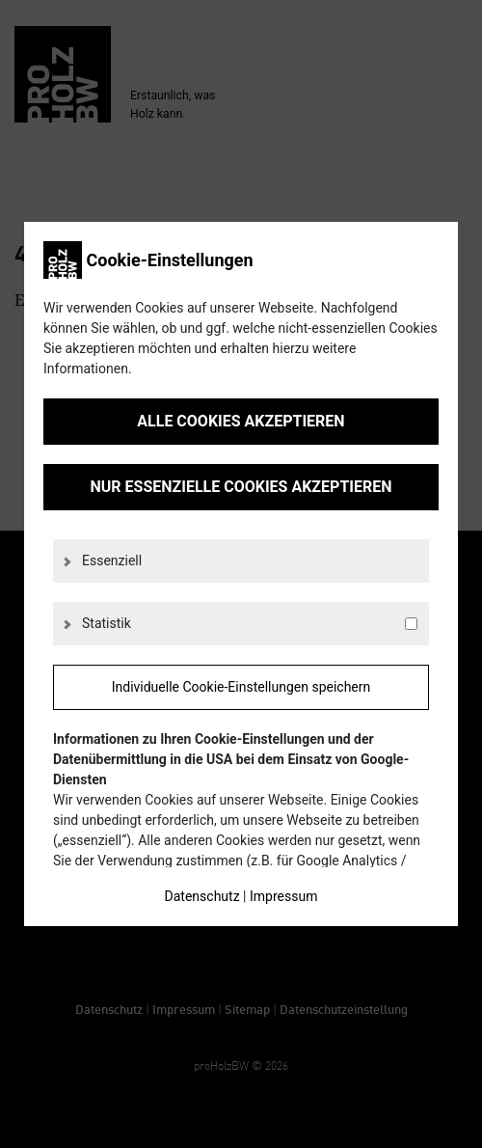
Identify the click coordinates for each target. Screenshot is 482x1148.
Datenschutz (202, 896)
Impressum (283, 896)
